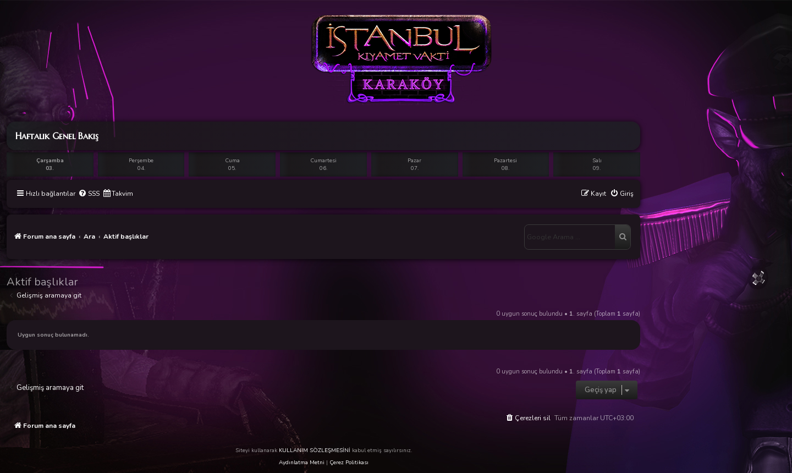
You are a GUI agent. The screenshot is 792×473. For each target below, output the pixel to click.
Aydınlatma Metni (301, 462)
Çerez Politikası (349, 462)
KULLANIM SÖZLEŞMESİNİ (314, 450)
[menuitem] (89, 193)
